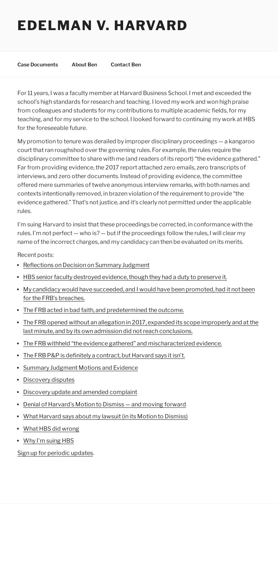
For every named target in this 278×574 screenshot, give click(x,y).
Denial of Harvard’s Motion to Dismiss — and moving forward (104, 404)
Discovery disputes (49, 379)
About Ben (84, 64)
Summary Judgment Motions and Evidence (80, 367)
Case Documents (37, 64)
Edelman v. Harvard (102, 25)
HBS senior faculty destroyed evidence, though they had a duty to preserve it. (125, 277)
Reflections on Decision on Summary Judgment (86, 265)
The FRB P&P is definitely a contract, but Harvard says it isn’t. (104, 355)
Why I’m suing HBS (48, 440)
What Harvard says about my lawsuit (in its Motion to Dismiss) (105, 416)
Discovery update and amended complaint (80, 392)
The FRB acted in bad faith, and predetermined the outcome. (103, 310)
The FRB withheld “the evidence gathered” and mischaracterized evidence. (122, 343)
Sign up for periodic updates (55, 453)
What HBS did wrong (51, 428)
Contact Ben (126, 64)
